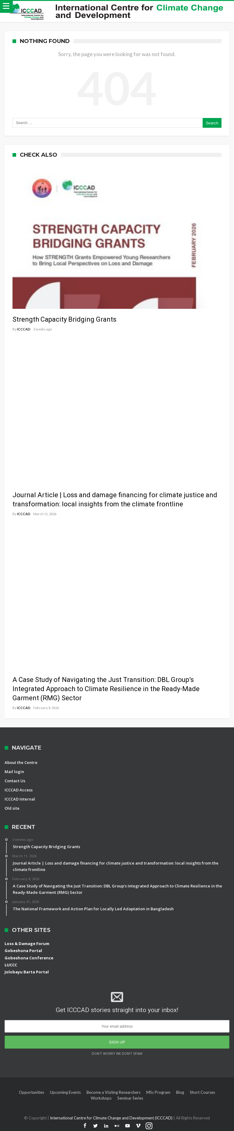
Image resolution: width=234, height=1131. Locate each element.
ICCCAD (23, 329)
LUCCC (11, 965)
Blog (180, 1092)
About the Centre (21, 762)
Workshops (101, 1098)
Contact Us (15, 780)
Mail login (14, 771)
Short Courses (202, 1092)
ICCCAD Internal (20, 799)
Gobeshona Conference (29, 958)
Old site (12, 808)
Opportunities (31, 1092)
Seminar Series (130, 1098)
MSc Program (158, 1092)
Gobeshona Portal (23, 950)
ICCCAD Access (19, 790)
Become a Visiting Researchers (113, 1092)
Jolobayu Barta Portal (27, 972)
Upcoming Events (65, 1092)
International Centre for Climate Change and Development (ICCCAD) (111, 1117)
